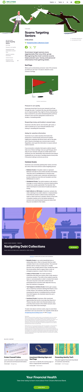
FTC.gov (49, 312)
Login (77, 2)
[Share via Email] (34, 47)
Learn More (41, 387)
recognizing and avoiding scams (34, 312)
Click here (32, 256)
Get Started (74, 247)
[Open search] (67, 2)
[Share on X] (30, 47)
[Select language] (71, 2)
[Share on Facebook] (26, 47)
